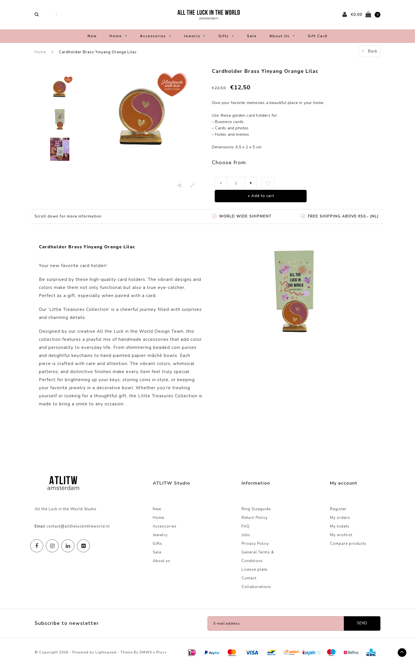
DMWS (145, 656)
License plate (254, 573)
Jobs (246, 539)
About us (282, 39)
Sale (252, 39)
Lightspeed (105, 656)
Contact (249, 582)
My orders (340, 521)
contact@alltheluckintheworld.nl (78, 530)
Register (338, 513)
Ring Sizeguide (256, 513)
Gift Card (317, 39)
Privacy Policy (255, 547)
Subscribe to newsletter (67, 627)
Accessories (155, 39)
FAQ (246, 530)
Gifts (226, 39)
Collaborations (256, 590)
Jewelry (195, 39)
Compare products (348, 547)
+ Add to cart (261, 199)
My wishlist (341, 539)
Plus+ (161, 656)
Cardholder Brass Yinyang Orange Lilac (98, 55)
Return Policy (255, 521)
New (92, 39)
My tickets (340, 530)
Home (118, 39)
